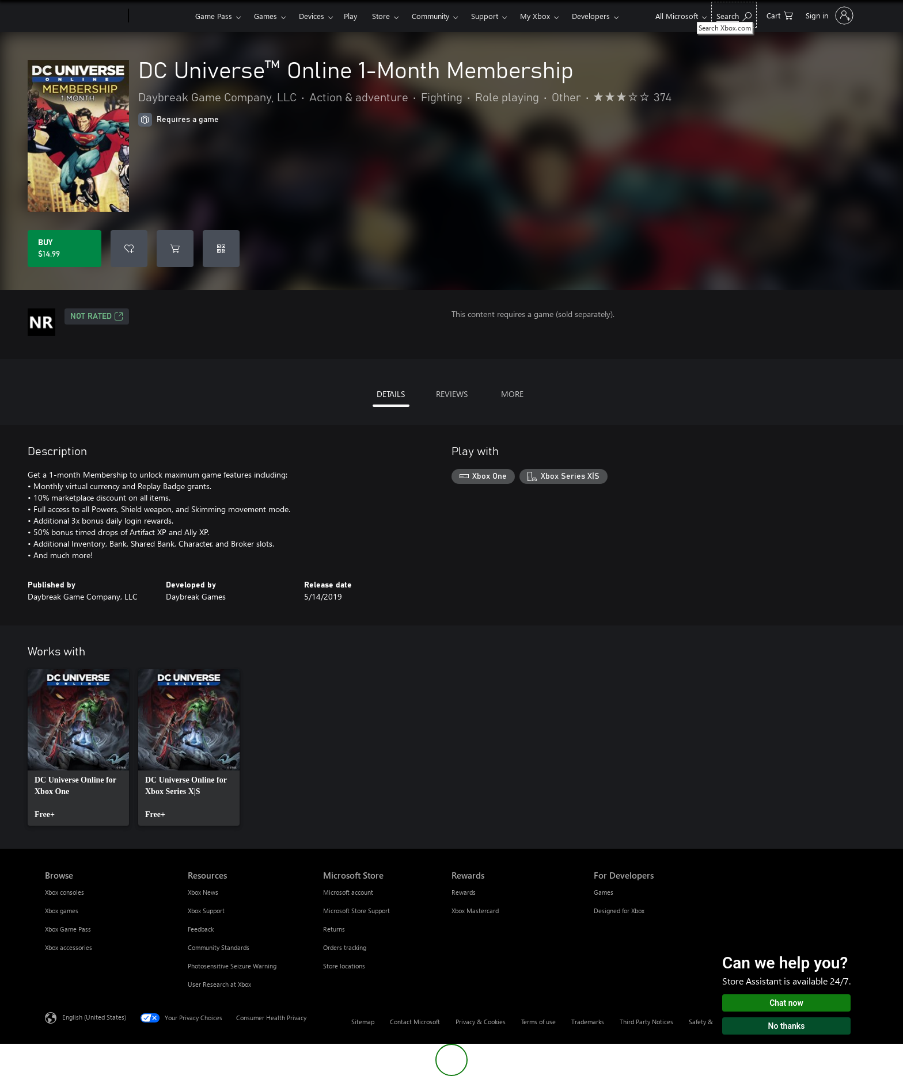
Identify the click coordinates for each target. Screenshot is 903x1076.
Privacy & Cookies (481, 1021)
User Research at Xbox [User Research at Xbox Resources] (219, 984)
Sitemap (362, 1021)
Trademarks (587, 1021)
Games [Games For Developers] (603, 892)
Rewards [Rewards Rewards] (463, 892)
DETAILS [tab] (391, 393)
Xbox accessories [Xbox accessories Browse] (68, 947)
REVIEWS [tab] (452, 393)
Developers (591, 16)
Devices (311, 16)
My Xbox (535, 16)
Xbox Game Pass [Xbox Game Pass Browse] (68, 929)
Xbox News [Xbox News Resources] (203, 892)
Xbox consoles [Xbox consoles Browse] (64, 892)
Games (265, 16)
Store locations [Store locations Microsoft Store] (344, 966)
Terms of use (538, 1021)
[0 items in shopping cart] (780, 14)
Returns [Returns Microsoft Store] (334, 929)
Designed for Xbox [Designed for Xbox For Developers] (619, 910)
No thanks (786, 1026)
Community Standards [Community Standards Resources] (218, 947)
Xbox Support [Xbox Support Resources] (206, 910)
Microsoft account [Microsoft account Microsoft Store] (348, 892)
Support (484, 16)
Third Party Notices (646, 1021)
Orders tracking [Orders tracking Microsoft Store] (344, 947)
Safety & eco (706, 1021)
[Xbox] (160, 16)
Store (381, 16)
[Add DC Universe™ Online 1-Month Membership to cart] (175, 248)
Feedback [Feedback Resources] (201, 929)
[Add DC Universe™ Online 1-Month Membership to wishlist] (129, 248)
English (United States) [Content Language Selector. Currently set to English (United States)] (94, 1017)
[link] (78, 747)
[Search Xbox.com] (734, 15)
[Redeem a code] (221, 248)
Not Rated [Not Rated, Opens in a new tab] (96, 316)
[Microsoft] (84, 16)
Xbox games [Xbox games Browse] (61, 910)
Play (350, 16)
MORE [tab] (512, 393)
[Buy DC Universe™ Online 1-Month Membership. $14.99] (64, 248)
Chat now (786, 1003)
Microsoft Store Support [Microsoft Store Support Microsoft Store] (356, 910)
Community (430, 16)
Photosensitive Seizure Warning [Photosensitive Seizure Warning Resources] (232, 966)
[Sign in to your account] (828, 15)
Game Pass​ (213, 16)
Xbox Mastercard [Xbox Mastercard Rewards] (475, 910)
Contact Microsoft (415, 1021)
